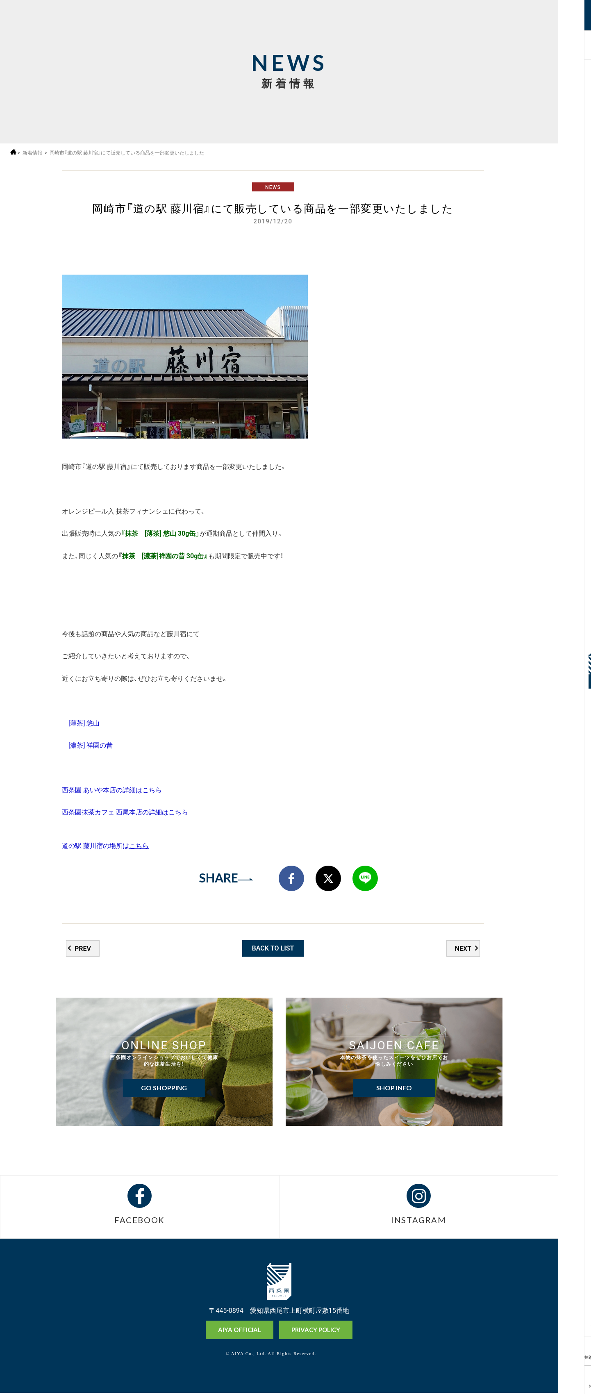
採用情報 (574, 44)
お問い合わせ (574, 1385)
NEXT (463, 949)
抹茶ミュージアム (574, 1356)
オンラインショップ (574, 1325)
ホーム (13, 152)
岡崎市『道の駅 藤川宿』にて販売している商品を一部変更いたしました (127, 152)
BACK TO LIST (273, 948)
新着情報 (32, 152)
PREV (83, 949)
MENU (574, 21)
